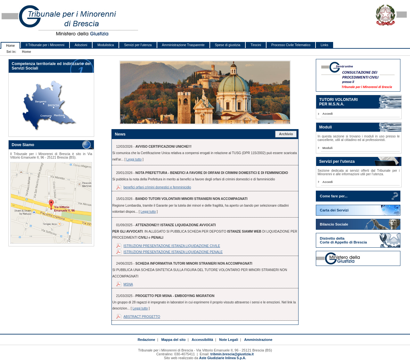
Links (324, 45)
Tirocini (255, 45)
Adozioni (81, 45)
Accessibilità (202, 340)
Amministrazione (258, 340)
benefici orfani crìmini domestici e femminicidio (157, 187)
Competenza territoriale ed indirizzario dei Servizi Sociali (51, 66)
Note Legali (228, 340)
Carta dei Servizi (334, 210)
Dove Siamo (23, 145)
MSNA (128, 284)
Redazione (146, 340)
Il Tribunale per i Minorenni (45, 45)
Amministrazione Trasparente (183, 45)
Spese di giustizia (228, 45)
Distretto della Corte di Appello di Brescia (343, 240)
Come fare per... (334, 196)
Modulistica (105, 45)
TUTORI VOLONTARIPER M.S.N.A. (338, 101)
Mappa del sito (173, 340)
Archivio (286, 134)
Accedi (328, 113)
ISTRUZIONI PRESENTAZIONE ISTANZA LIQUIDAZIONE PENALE (173, 252)
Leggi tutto (134, 159)
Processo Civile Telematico (290, 45)
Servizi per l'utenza (138, 45)
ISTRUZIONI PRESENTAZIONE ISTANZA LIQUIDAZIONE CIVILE (172, 246)
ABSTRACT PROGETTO (142, 316)
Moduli (325, 127)
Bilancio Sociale (334, 224)
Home (10, 45)
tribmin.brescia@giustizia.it (232, 354)
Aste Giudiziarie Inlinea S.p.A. (222, 358)
